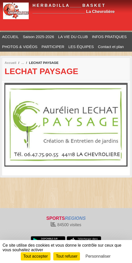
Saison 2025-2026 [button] (38, 37)
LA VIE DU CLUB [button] (73, 37)
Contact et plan (111, 46)
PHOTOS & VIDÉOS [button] (19, 46)
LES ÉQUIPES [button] (81, 46)
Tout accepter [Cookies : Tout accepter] (35, 256)
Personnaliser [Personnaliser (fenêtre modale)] (98, 256)
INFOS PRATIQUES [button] (109, 37)
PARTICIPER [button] (53, 46)
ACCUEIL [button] (10, 37)
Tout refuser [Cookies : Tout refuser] (66, 256)
